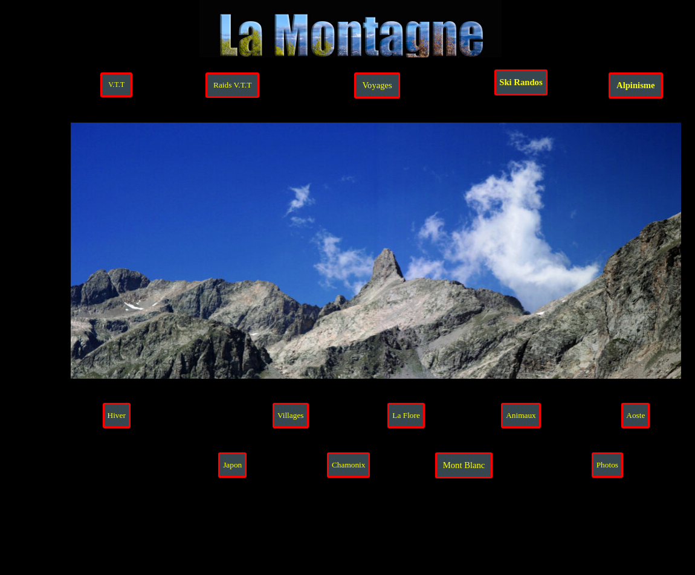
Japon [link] (232, 464)
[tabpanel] (637, 534)
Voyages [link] (377, 85)
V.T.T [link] (116, 84)
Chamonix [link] (349, 464)
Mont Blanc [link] (464, 465)
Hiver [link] (117, 415)
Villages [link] (290, 415)
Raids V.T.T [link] (232, 84)
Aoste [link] (635, 415)
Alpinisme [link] (635, 85)
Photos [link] (607, 464)
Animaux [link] (521, 415)
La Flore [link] (406, 415)
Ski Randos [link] (520, 82)
